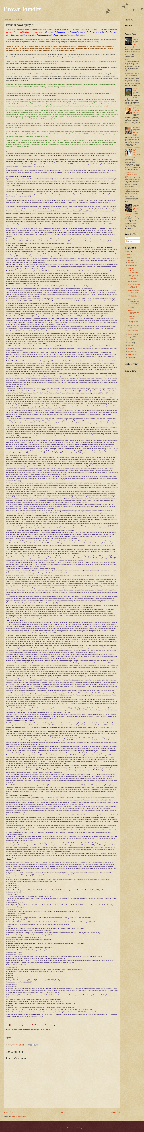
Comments (130, 241)
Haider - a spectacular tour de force (133, 312)
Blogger (81, 1128)
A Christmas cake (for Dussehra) (133, 322)
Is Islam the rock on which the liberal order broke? (136, 42)
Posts (128, 238)
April (129, 348)
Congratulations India (131, 190)
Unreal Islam (135, 89)
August (130, 337)
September (131, 334)
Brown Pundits (22, 9)
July (129, 340)
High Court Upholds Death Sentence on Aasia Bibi (134, 286)
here (105, 106)
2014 (128, 260)
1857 (126, 60)
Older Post (115, 1112)
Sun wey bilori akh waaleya (133, 306)
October (130, 268)
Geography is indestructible (132, 296)
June (130, 343)
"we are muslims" (133, 281)
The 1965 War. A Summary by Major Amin (131, 174)
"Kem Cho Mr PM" (133, 330)
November (131, 265)
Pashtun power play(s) (132, 317)
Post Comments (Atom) (19, 1116)
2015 (128, 257)
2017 (128, 251)
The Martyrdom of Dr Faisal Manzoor (136, 110)
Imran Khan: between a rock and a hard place (134, 301)
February (131, 354)
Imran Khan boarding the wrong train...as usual (132, 74)
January (130, 357)
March (130, 351)
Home (62, 1112)
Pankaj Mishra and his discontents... (134, 271)
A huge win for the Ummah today (133, 291)
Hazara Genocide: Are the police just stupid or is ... (134, 277)
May (129, 345)
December (131, 262)
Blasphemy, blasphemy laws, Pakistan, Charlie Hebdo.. (136, 131)
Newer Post (8, 1112)
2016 (128, 254)
